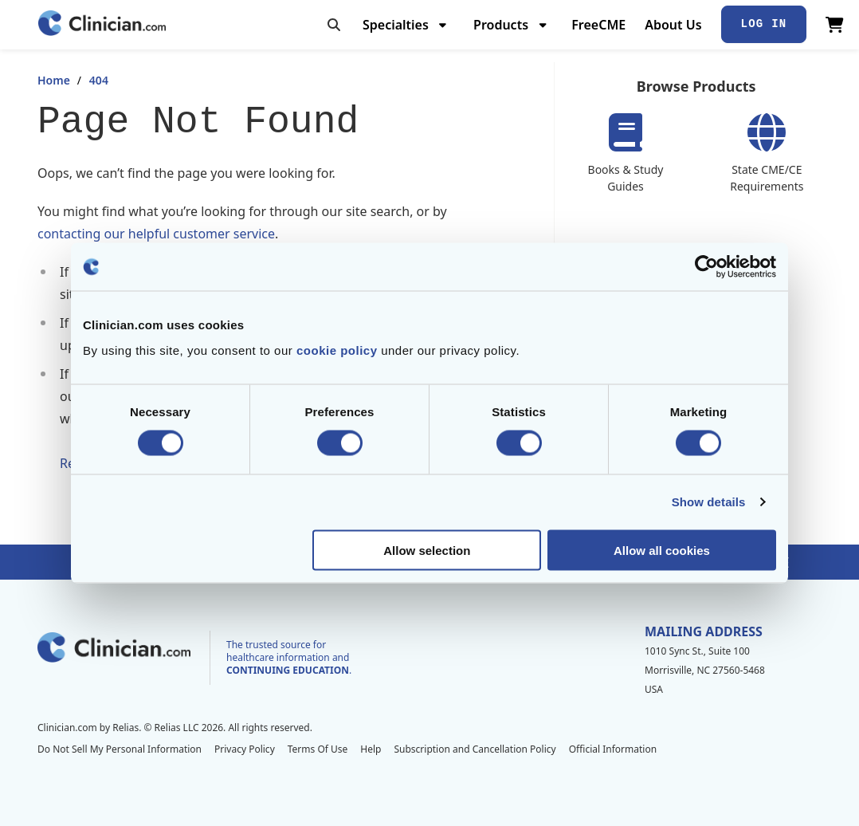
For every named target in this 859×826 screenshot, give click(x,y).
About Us (673, 24)
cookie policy (337, 349)
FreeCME (598, 24)
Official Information (613, 749)
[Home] (102, 24)
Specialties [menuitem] (396, 24)
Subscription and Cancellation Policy (474, 749)
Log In (764, 24)
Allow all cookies (662, 550)
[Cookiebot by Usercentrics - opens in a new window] (706, 267)
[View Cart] (835, 25)
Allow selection (426, 550)
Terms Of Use (318, 749)
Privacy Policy (244, 749)
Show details (709, 502)
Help (370, 749)
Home (53, 80)
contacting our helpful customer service (156, 233)
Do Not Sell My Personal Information (119, 749)
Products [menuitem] (500, 24)
